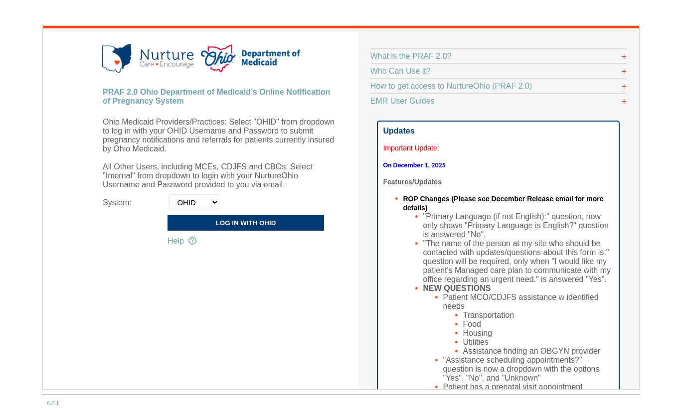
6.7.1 (53, 403)
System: (117, 202)
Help (182, 241)
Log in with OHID (246, 223)
